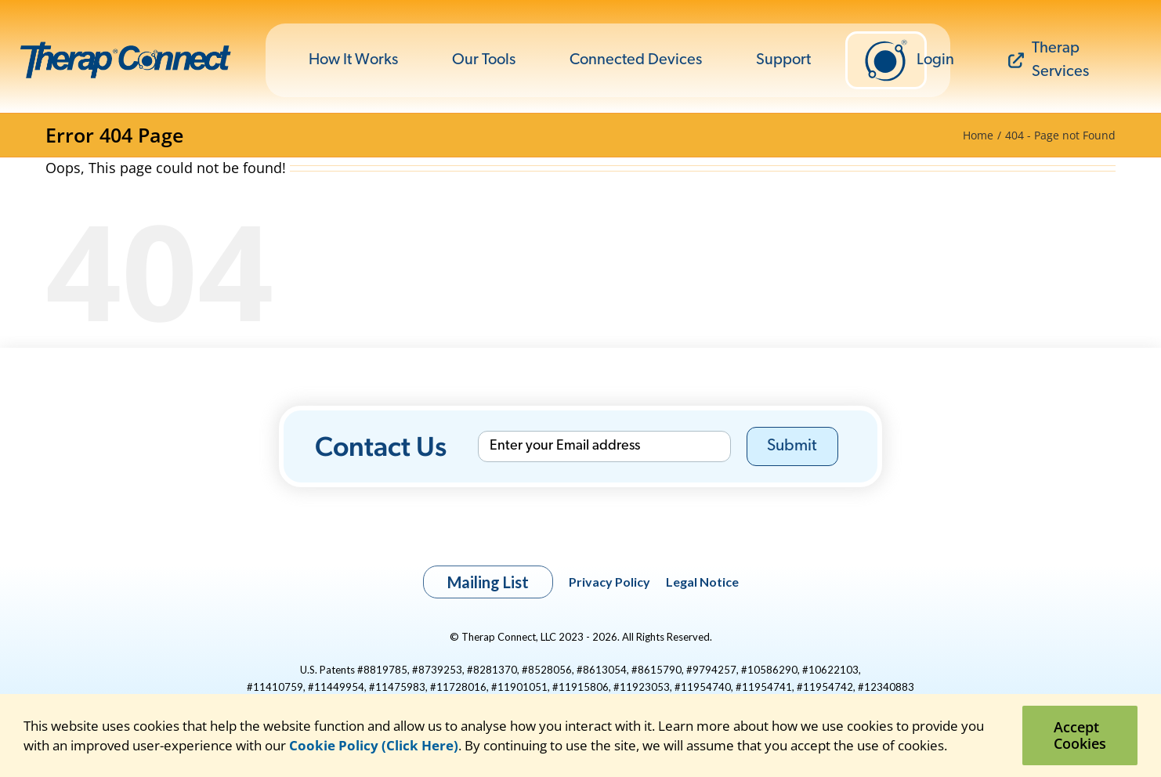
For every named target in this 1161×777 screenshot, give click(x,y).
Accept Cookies (1080, 735)
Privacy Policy (609, 581)
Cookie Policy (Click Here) (373, 745)
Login (895, 60)
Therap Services (1048, 60)
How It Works (353, 60)
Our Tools (483, 60)
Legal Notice (702, 581)
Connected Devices (636, 60)
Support (783, 60)
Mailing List (488, 582)
